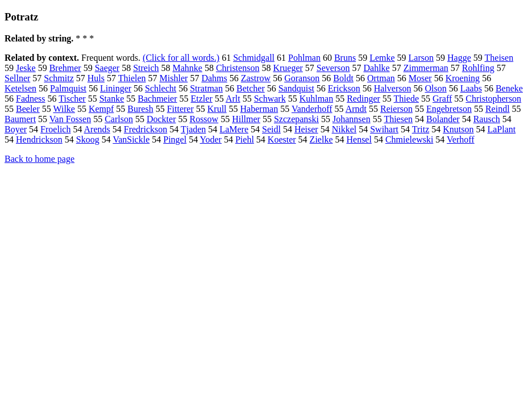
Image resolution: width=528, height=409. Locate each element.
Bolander (443, 119)
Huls (96, 78)
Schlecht (160, 88)
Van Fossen (70, 119)
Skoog (87, 139)
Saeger (107, 68)
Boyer (16, 129)
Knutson (458, 129)
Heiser (306, 129)
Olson (435, 88)
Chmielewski (409, 139)
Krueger (287, 68)
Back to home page (39, 159)
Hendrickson (39, 139)
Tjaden (193, 129)
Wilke (63, 109)
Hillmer (246, 119)
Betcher (250, 88)
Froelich (55, 129)
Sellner (17, 78)
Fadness (30, 98)
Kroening (463, 78)
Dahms (214, 78)
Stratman (206, 88)
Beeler (28, 109)
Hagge (459, 57)
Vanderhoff (312, 109)
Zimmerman (426, 68)
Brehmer (65, 68)
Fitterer (180, 109)
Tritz (421, 129)
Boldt (343, 78)
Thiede (406, 98)
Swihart (384, 129)
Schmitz (58, 78)
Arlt (233, 98)
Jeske (26, 68)
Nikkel (344, 129)
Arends (97, 129)
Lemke (381, 57)
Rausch (486, 119)
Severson (333, 68)
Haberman (259, 109)
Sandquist (296, 88)
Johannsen (351, 119)
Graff (442, 98)
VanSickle (131, 139)
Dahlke (376, 68)
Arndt (356, 109)
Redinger (363, 98)
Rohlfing (478, 68)
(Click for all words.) (181, 57)
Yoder (211, 139)
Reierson (396, 109)
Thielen (132, 78)
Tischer (72, 98)
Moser (420, 78)
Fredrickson (145, 129)
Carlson (119, 119)
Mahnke (187, 68)
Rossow (203, 119)
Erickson (344, 88)
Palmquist (68, 88)
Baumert (20, 119)
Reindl (497, 109)
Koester (282, 139)
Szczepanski (296, 119)
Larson (421, 57)
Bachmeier (157, 98)
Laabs (471, 88)
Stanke (111, 98)
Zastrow (256, 78)
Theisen (499, 57)
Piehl (244, 139)
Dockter (161, 119)
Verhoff (461, 139)
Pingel (174, 139)
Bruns (345, 57)
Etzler (202, 98)
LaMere (233, 129)
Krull (217, 109)
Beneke (509, 88)
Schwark (270, 98)
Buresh (140, 109)
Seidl (271, 129)
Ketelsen (20, 88)
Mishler (174, 78)
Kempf (101, 109)
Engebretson (449, 109)
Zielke (321, 139)
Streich (146, 68)
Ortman (381, 78)
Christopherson (493, 98)
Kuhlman (317, 98)
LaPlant (501, 129)
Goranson (301, 78)
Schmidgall (254, 57)
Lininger (115, 88)
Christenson (237, 68)
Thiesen (398, 119)
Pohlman (304, 57)
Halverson (392, 88)
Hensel (358, 139)
